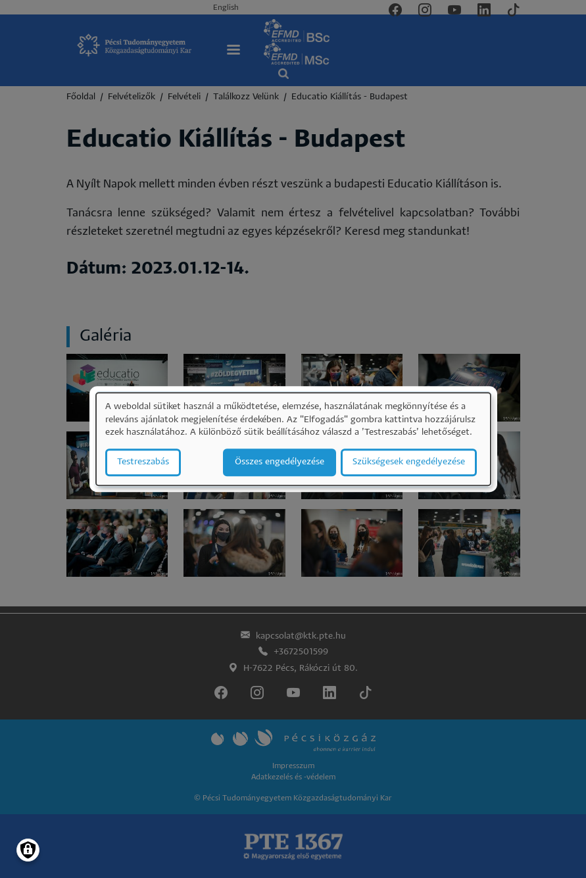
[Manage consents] (27, 850)
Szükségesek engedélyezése (409, 462)
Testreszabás (143, 462)
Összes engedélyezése (279, 462)
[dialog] (293, 439)
